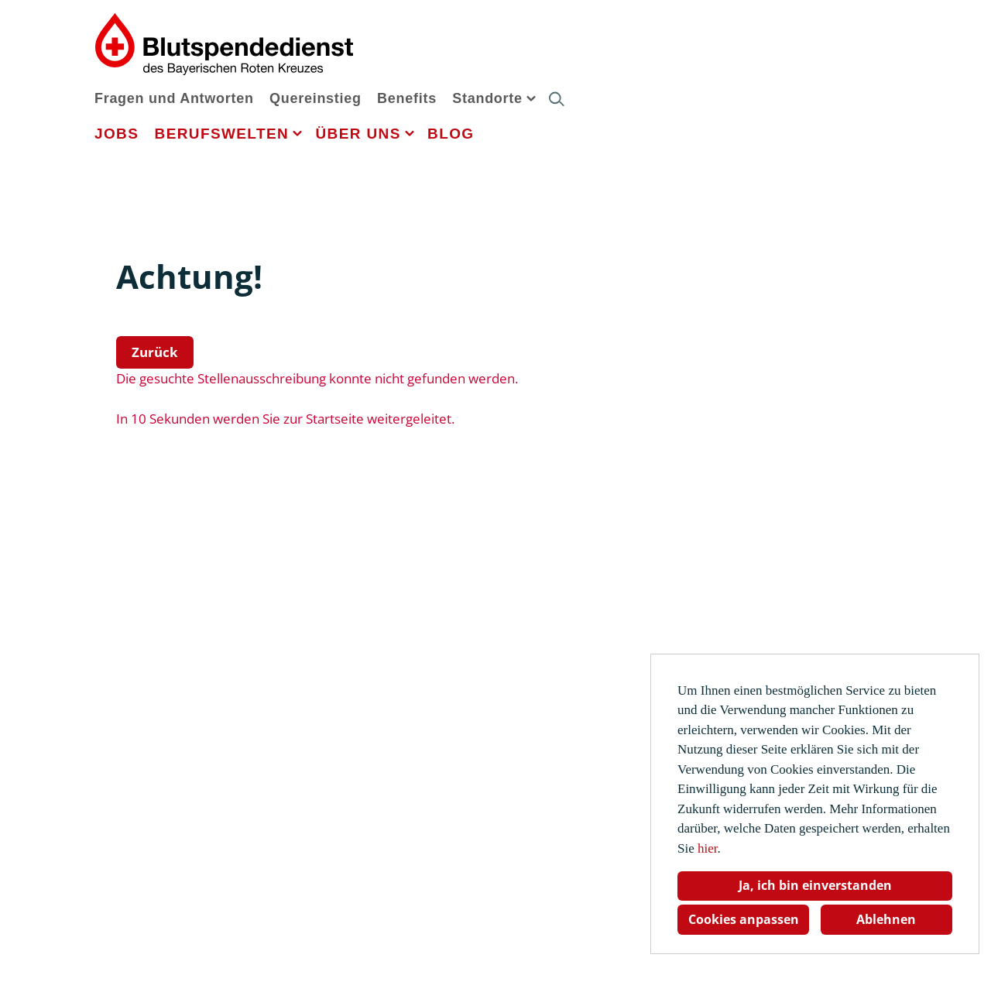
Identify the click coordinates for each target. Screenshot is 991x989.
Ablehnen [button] (886, 919)
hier (708, 848)
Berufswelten (222, 133)
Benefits (407, 98)
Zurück (155, 352)
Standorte (487, 98)
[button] (531, 98)
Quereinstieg (315, 98)
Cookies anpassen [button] (743, 919)
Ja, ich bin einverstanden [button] (815, 885)
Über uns (357, 133)
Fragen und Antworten (174, 98)
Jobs (116, 133)
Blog (450, 133)
